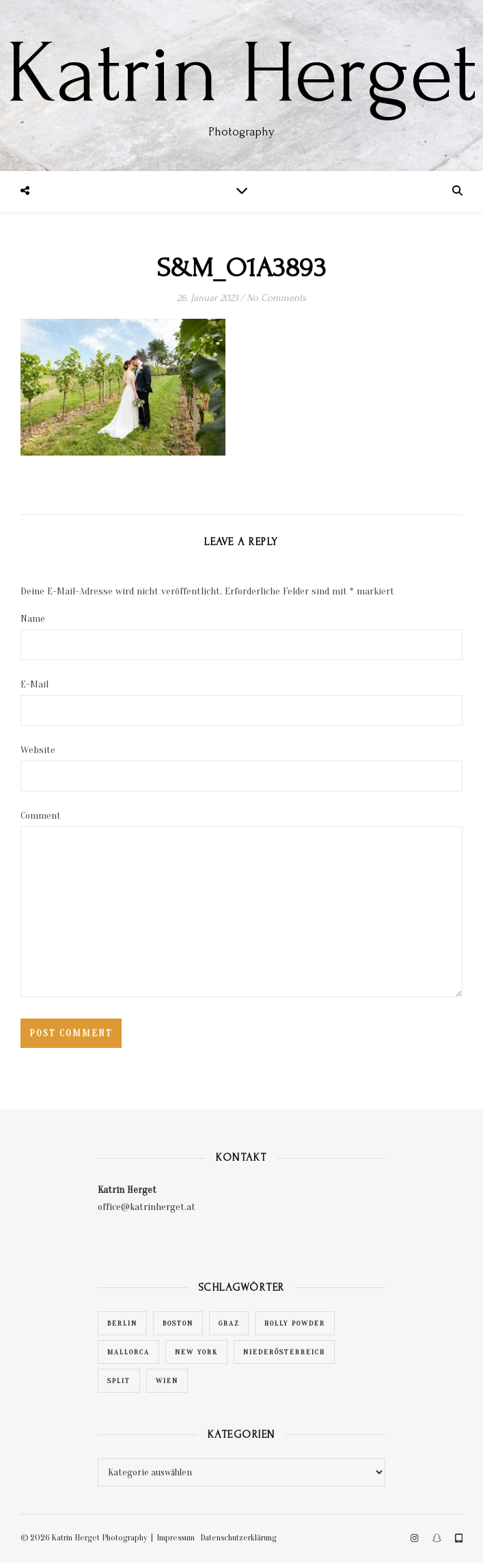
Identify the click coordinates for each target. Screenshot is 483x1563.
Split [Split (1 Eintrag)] (118, 1380)
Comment (40, 816)
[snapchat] (437, 1539)
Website (37, 750)
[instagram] (415, 1539)
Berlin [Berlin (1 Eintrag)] (122, 1323)
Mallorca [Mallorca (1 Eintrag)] (128, 1352)
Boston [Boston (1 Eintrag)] (178, 1323)
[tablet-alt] (459, 1539)
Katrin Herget (241, 74)
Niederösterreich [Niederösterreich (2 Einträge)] (284, 1352)
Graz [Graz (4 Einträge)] (229, 1323)
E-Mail (34, 684)
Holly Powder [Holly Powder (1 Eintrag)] (294, 1323)
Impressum (175, 1537)
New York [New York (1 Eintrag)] (196, 1352)
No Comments (276, 298)
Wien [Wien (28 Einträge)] (167, 1380)
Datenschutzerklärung (238, 1537)
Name (32, 619)
